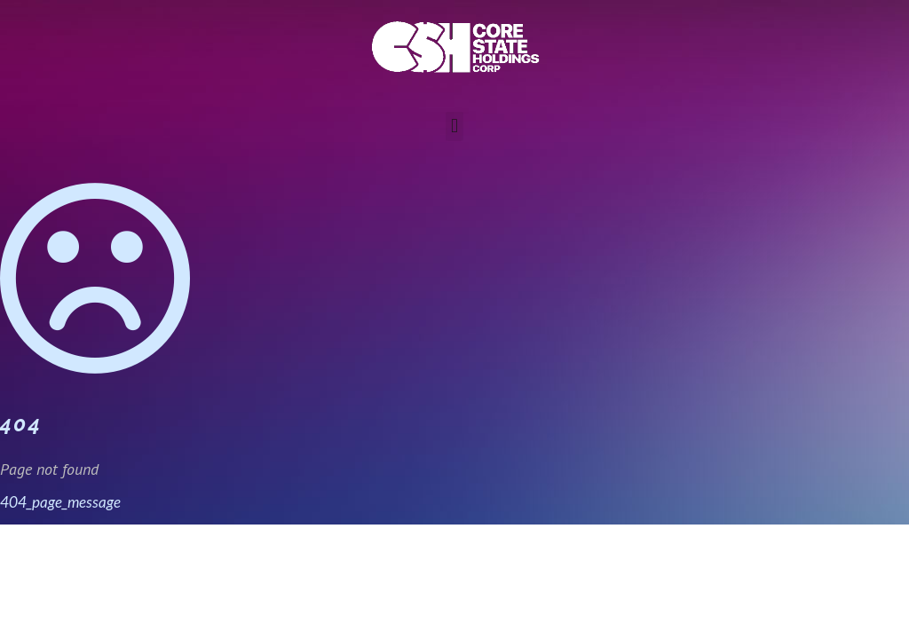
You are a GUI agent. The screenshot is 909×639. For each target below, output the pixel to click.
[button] (454, 126)
